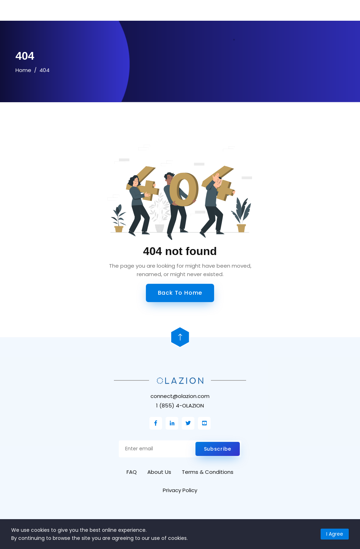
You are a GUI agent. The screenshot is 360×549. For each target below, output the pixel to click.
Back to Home (180, 293)
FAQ (132, 472)
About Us (159, 472)
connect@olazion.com (180, 396)
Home (23, 70)
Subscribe (217, 448)
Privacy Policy (180, 490)
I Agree (334, 533)
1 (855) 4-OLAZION (180, 405)
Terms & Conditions (207, 472)
